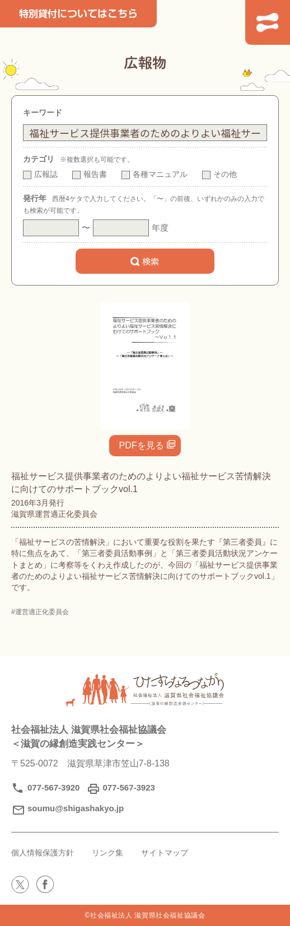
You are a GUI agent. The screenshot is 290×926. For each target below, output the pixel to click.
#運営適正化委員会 (40, 612)
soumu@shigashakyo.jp (75, 808)
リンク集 (113, 852)
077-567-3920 (53, 787)
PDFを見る (141, 445)
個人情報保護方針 (44, 852)
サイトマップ (173, 852)
